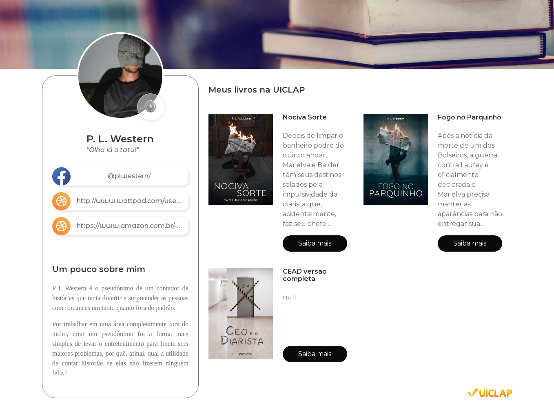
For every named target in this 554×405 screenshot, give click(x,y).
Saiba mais (314, 243)
